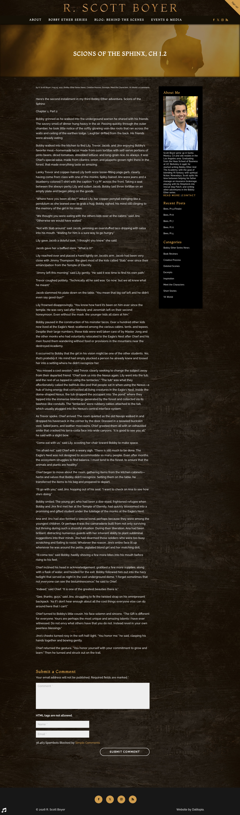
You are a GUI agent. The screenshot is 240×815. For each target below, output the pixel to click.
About (35, 19)
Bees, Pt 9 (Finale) (172, 209)
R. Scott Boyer (45, 87)
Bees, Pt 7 (168, 221)
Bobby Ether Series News (75, 87)
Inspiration (168, 278)
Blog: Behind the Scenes (119, 19)
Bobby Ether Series (67, 19)
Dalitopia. (198, 809)
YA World (133, 87)
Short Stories (170, 291)
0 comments (144, 87)
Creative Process (94, 87)
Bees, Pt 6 (168, 227)
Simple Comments (87, 742)
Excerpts (106, 87)
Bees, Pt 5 (168, 233)
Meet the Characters (119, 87)
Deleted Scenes (171, 266)
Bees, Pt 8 (168, 215)
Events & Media (166, 19)
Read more (172, 195)
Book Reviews (170, 254)
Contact (189, 195)
